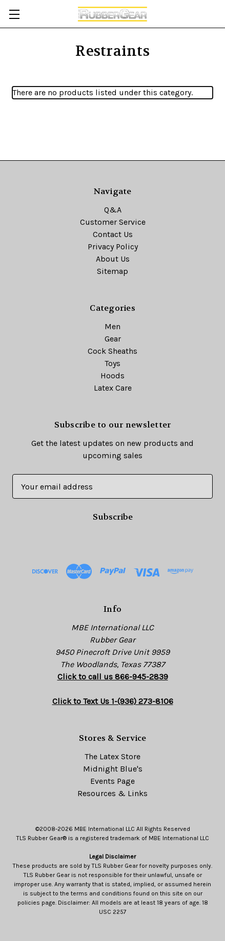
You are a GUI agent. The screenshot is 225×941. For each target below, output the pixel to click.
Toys (112, 363)
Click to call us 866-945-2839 (112, 676)
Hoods (112, 375)
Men (112, 326)
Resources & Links (112, 793)
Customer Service (113, 222)
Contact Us (113, 234)
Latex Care (113, 388)
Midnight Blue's (112, 769)
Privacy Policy (113, 246)
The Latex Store (112, 756)
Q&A (112, 210)
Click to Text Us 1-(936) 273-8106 (112, 701)
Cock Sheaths (112, 351)
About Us (113, 259)
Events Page (112, 781)
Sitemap (112, 271)
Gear (113, 339)
